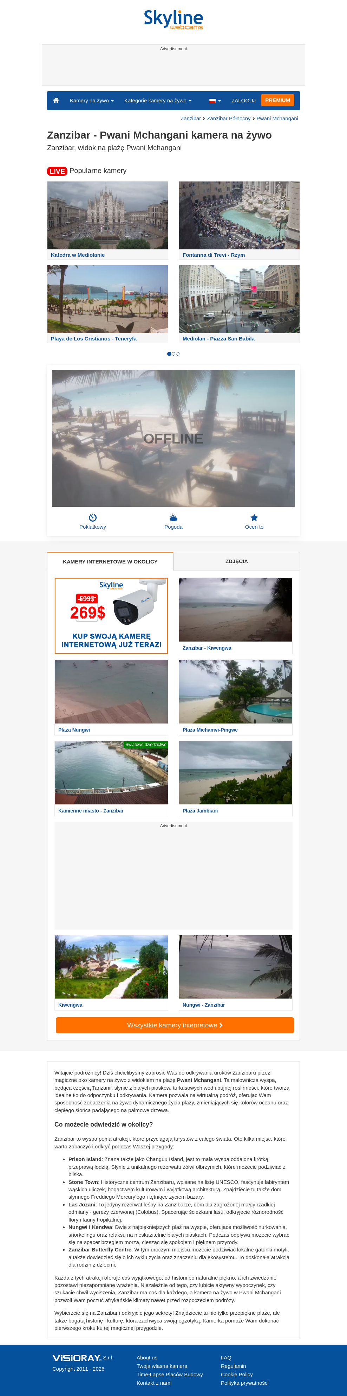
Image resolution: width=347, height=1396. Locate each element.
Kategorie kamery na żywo (157, 100)
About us (147, 1357)
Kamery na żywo (92, 100)
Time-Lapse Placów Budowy (170, 1374)
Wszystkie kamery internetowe (175, 1025)
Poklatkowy (92, 522)
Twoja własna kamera (162, 1366)
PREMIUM (277, 100)
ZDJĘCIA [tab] (236, 561)
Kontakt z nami (154, 1383)
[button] (215, 100)
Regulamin (233, 1366)
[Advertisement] (172, 69)
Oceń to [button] (254, 522)
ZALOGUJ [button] (243, 100)
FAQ (226, 1357)
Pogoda (173, 522)
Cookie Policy (237, 1374)
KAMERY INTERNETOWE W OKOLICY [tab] (110, 562)
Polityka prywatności (245, 1383)
